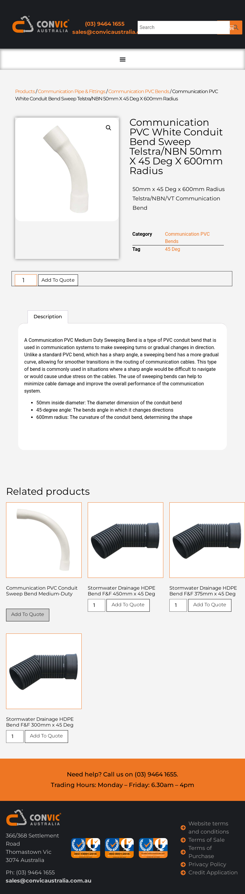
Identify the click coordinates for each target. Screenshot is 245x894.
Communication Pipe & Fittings (71, 91)
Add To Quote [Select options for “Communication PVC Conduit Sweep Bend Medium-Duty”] (27, 614)
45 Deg (172, 249)
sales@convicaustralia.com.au (115, 32)
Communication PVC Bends (138, 91)
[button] (108, 127)
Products (25, 91)
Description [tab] (48, 316)
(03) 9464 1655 (105, 24)
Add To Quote (58, 280)
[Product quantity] (26, 280)
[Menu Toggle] (122, 59)
